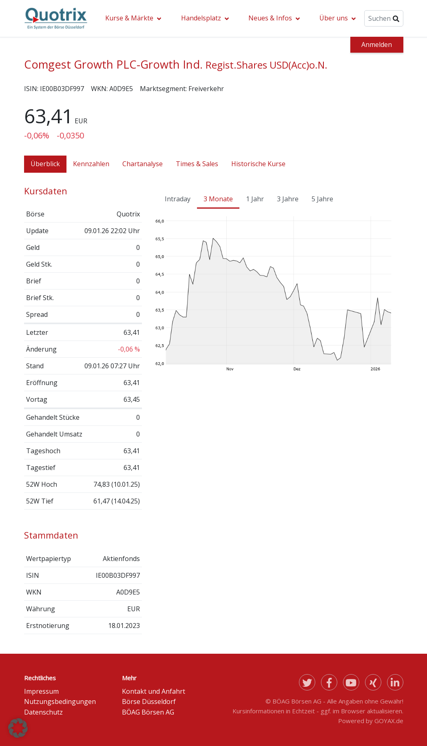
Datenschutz (43, 712)
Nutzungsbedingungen (60, 701)
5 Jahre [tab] (322, 198)
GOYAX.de (388, 721)
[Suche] (383, 18)
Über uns (333, 17)
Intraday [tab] (177, 198)
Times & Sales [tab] (197, 163)
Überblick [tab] (45, 163)
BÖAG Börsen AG (148, 712)
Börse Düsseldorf (149, 701)
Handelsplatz (201, 17)
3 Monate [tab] (218, 198)
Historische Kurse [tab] (258, 163)
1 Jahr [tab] (255, 198)
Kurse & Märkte (129, 17)
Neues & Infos (270, 17)
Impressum (41, 691)
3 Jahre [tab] (288, 198)
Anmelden (376, 44)
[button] (18, 728)
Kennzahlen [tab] (91, 163)
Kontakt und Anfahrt (153, 691)
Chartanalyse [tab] (142, 163)
